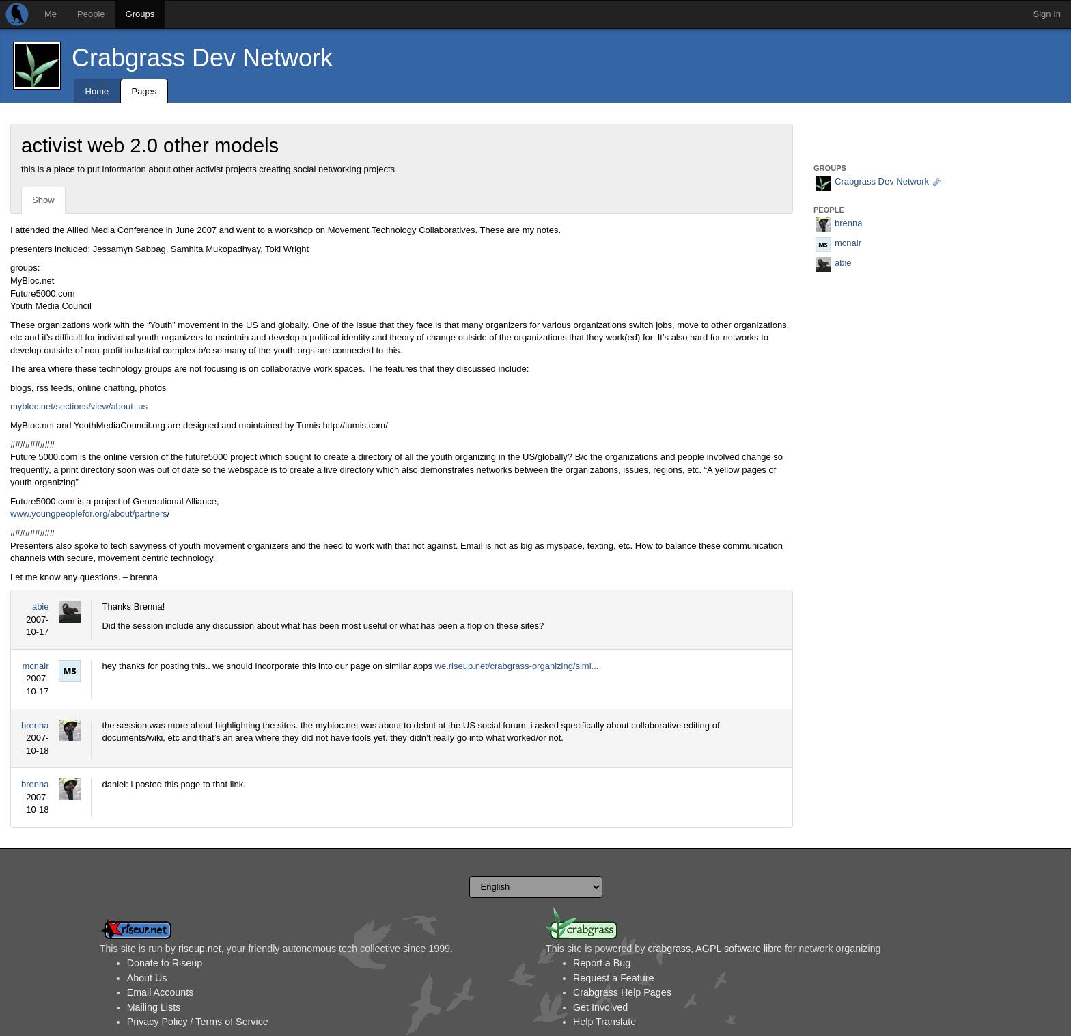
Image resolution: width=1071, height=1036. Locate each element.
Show (43, 200)
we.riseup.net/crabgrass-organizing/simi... (517, 666)
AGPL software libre (738, 948)
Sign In (1047, 14)
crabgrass (669, 948)
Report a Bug (601, 962)
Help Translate (604, 1021)
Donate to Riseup (164, 962)
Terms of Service (231, 1021)
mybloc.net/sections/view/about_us (79, 406)
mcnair (35, 666)
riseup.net (199, 948)
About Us (147, 977)
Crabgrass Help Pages (622, 992)
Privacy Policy (157, 1021)
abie (40, 606)
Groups (140, 14)
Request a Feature (613, 977)
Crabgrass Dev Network (202, 58)
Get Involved (600, 1007)
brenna (34, 725)
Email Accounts (160, 992)
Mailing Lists (154, 1007)
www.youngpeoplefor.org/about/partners (88, 513)
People (91, 14)
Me (50, 14)
